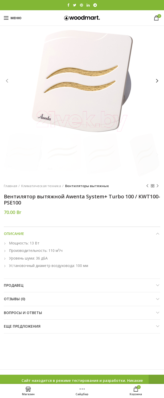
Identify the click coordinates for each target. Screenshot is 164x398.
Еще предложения (22, 326)
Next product (157, 186)
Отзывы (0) (14, 298)
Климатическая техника (41, 186)
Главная (10, 186)
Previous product (147, 186)
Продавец (14, 285)
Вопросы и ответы (23, 312)
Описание (14, 233)
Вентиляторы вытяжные (87, 186)
